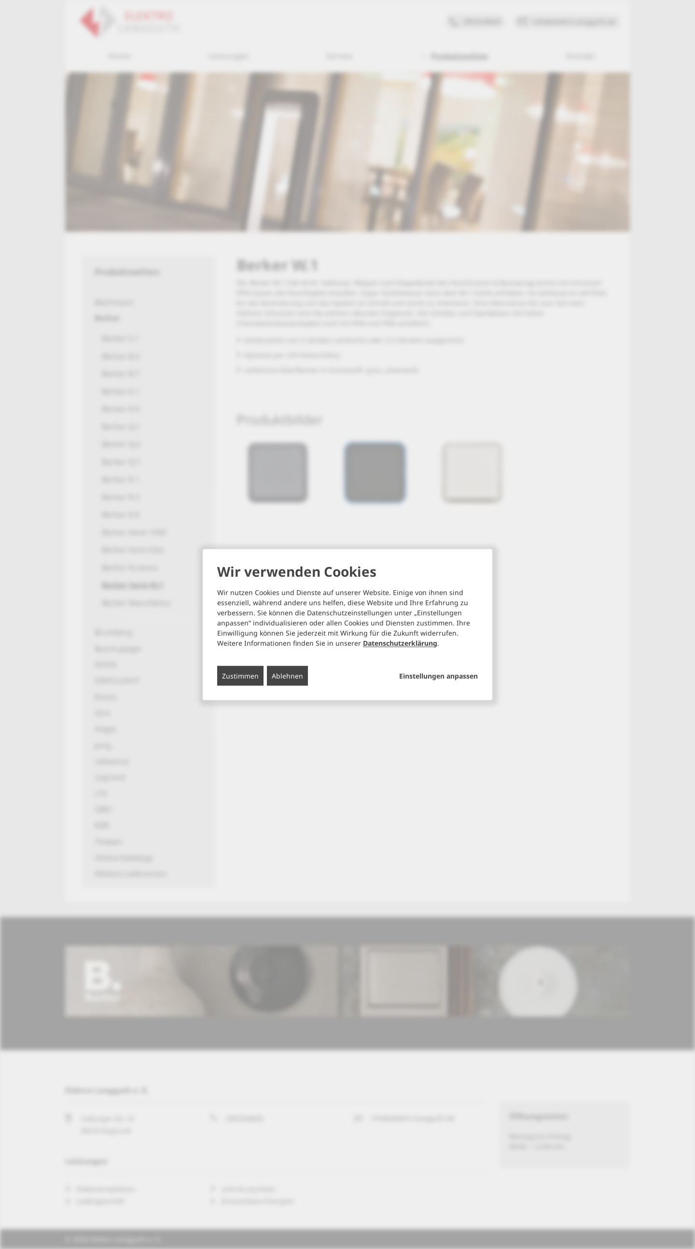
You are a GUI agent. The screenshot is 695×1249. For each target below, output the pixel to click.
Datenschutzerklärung (400, 642)
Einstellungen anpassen (438, 675)
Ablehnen (287, 675)
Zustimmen (240, 675)
